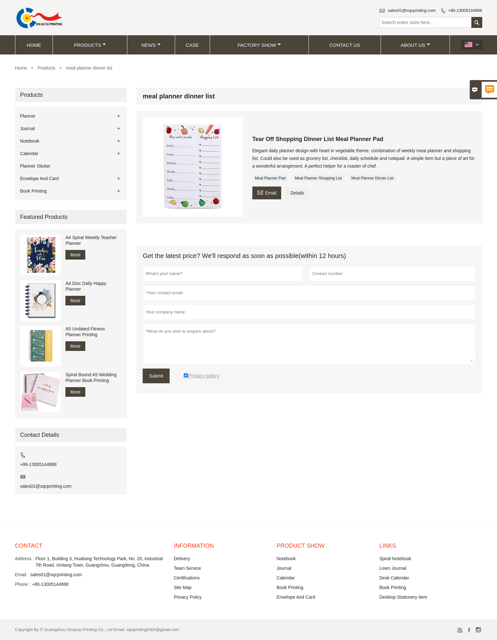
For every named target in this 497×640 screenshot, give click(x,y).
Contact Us (344, 45)
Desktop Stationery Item (403, 597)
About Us (415, 45)
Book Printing (33, 191)
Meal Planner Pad (270, 178)
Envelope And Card (39, 178)
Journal (27, 128)
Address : (24, 558)
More (75, 254)
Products (90, 45)
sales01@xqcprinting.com (411, 10)
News (151, 45)
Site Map (182, 587)
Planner (28, 116)
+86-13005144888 (465, 10)
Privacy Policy (188, 597)
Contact (29, 546)
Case (192, 45)
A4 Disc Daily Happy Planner (85, 286)
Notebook (29, 141)
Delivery (182, 558)
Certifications (187, 577)
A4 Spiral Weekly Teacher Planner (91, 240)
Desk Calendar (394, 577)
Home (34, 45)
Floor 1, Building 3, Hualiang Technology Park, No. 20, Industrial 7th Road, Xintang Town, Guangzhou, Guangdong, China (99, 562)
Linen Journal (392, 568)
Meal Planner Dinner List (372, 178)
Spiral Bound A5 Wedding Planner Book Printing (90, 377)
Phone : (22, 584)
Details (297, 192)
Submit (156, 375)
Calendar (29, 153)
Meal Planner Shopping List (318, 178)
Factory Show (259, 45)
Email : (22, 574)
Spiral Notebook (395, 558)
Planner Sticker (35, 166)
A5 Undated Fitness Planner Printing (85, 331)
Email (266, 192)
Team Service (187, 568)
